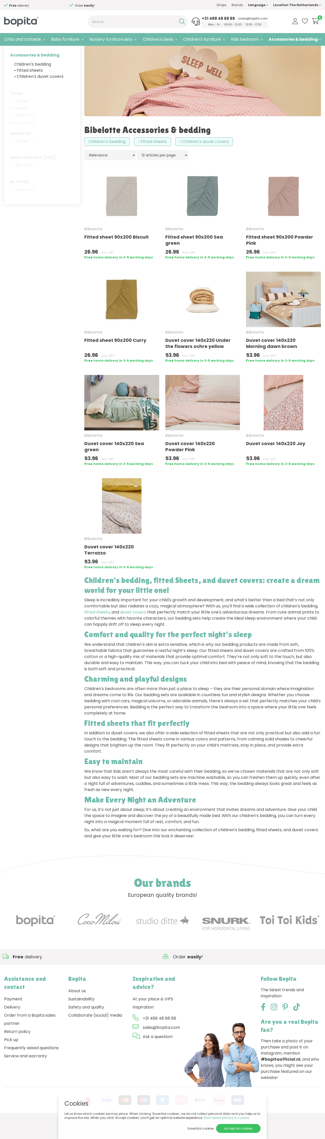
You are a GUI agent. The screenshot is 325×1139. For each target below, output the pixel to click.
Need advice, (18, 5)
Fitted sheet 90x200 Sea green (194, 258)
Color (16, 111)
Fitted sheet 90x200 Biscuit (116, 255)
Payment (13, 1017)
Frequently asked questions (31, 1066)
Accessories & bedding (293, 39)
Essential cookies (201, 1128)
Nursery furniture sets (111, 39)
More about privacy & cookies (226, 1118)
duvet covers (133, 630)
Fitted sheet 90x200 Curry (115, 358)
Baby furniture (65, 39)
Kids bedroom (245, 39)
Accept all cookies (238, 1128)
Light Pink (26, 133)
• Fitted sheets (28, 88)
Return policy (17, 1049)
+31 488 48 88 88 (218, 19)
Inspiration (143, 1025)
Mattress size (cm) (33, 175)
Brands (237, 5)
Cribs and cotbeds (22, 39)
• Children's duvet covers (38, 94)
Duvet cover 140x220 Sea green (114, 464)
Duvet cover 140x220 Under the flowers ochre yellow (198, 361)
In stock (19, 199)
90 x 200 (25, 183)
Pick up (11, 1057)
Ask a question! (158, 1054)
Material (20, 151)
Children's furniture (202, 39)
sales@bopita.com (253, 19)
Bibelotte (43, 52)
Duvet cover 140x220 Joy (275, 461)
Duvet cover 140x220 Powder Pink (190, 464)
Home (9, 52)
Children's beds (158, 39)
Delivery (12, 1025)
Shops (221, 5)
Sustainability (81, 1017)
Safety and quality (86, 1025)
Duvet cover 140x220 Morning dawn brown (271, 361)
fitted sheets (97, 630)
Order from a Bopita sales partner (30, 1037)
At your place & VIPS (153, 1017)
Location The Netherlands (297, 5)
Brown (23, 119)
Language (258, 5)
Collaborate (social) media (95, 1033)
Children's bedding (32, 82)
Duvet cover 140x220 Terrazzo (109, 567)
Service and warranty (25, 1074)
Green (23, 126)
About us (77, 1009)
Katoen (24, 159)
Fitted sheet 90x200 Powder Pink (279, 258)
